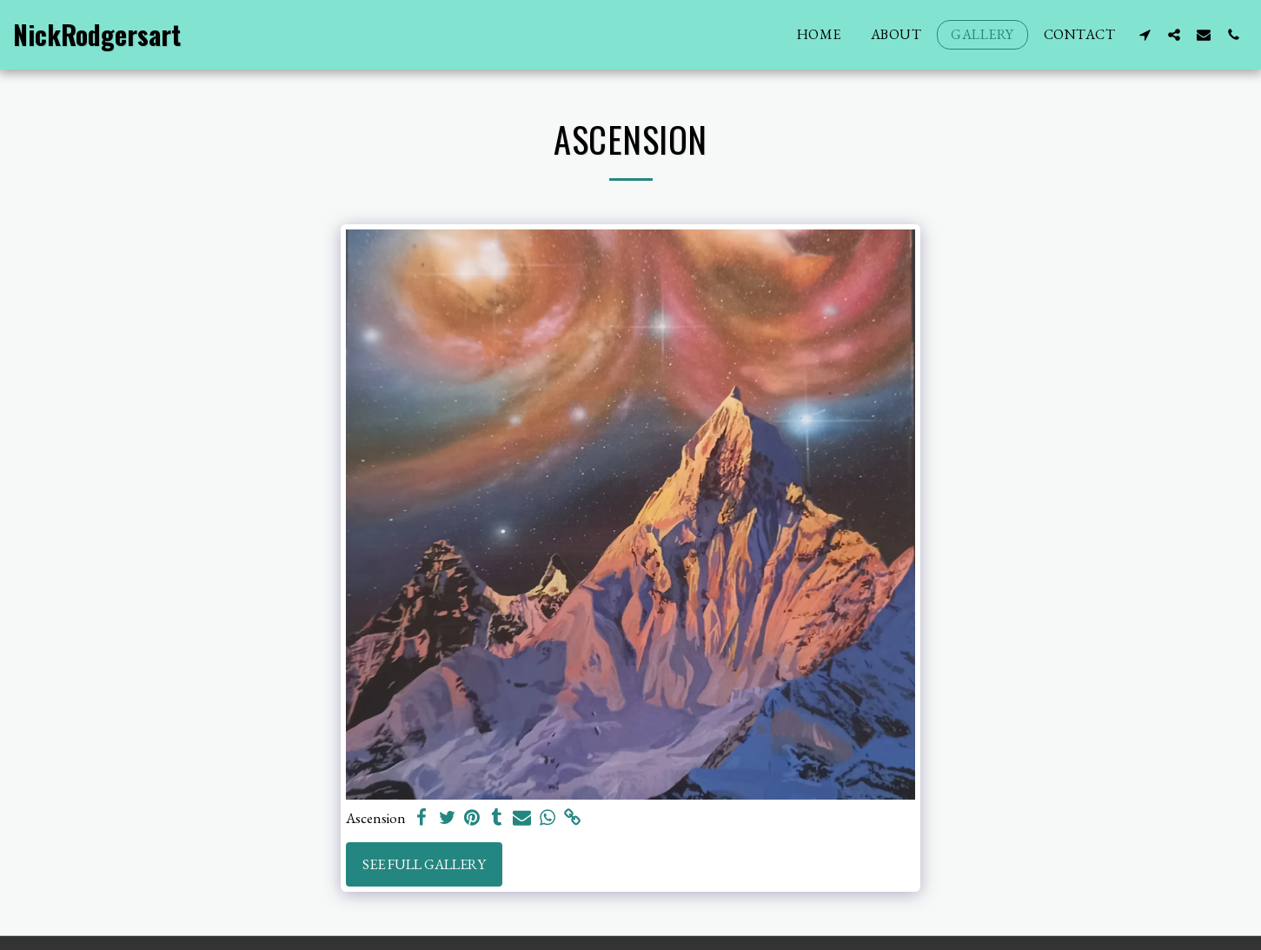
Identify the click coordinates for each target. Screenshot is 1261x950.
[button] (1144, 34)
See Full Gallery (424, 864)
